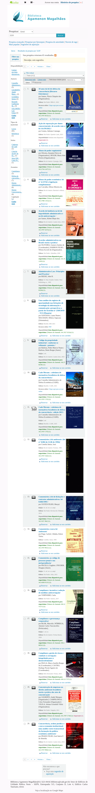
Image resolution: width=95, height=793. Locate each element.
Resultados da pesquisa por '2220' (29, 51)
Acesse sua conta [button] (52, 2)
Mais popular (14, 44)
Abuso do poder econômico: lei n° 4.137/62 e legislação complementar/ (51, 182)
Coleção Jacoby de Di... (15, 154)
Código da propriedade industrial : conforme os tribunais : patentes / (48, 342)
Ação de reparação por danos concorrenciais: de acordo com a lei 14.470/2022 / (52, 126)
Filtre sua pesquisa (15, 58)
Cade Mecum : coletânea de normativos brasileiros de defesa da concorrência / (52, 375)
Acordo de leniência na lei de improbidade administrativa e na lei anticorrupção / (51, 213)
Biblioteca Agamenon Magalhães (16, 2)
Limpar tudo (42, 80)
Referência (15, 134)
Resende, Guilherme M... (15, 104)
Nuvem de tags (71, 42)
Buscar (60, 35)
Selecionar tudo (30, 80)
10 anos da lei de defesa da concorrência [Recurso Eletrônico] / (49, 91)
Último (48, 66)
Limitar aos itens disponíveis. (16, 72)
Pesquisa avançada (16, 42)
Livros (14, 129)
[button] (25, 2)
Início (13, 51)
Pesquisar (14, 31)
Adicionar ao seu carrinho (61, 119)
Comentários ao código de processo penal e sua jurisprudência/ (49, 560)
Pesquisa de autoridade (55, 42)
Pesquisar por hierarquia (35, 42)
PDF (50, 327)
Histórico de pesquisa (70, 2)
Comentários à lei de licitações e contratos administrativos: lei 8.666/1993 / (52, 499)
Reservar (44, 119)
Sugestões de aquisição (30, 44)
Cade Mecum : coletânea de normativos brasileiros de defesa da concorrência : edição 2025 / (52, 409)
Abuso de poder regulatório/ (50, 150)
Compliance (16, 171)
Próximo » (41, 66)
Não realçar (30, 73)
